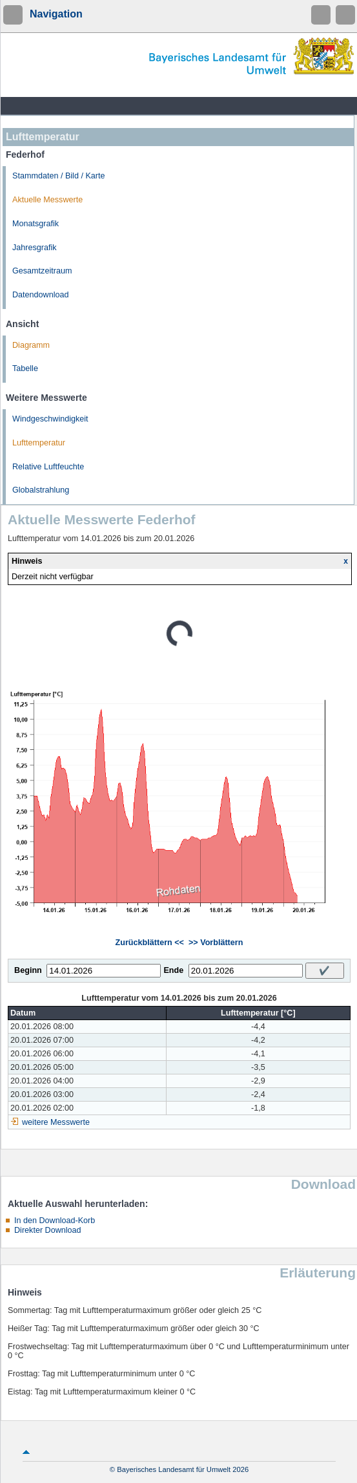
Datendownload (40, 294)
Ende (173, 970)
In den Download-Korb (54, 1220)
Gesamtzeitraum (42, 270)
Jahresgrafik (34, 247)
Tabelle (25, 368)
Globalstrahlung (40, 490)
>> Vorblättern (216, 942)
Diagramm (31, 345)
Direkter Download (47, 1230)
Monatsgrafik (35, 223)
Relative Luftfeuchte (48, 466)
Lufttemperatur (38, 442)
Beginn (28, 970)
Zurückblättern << (150, 942)
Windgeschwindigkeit (50, 418)
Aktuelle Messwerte (47, 199)
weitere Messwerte (56, 1122)
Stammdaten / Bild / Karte (58, 175)
